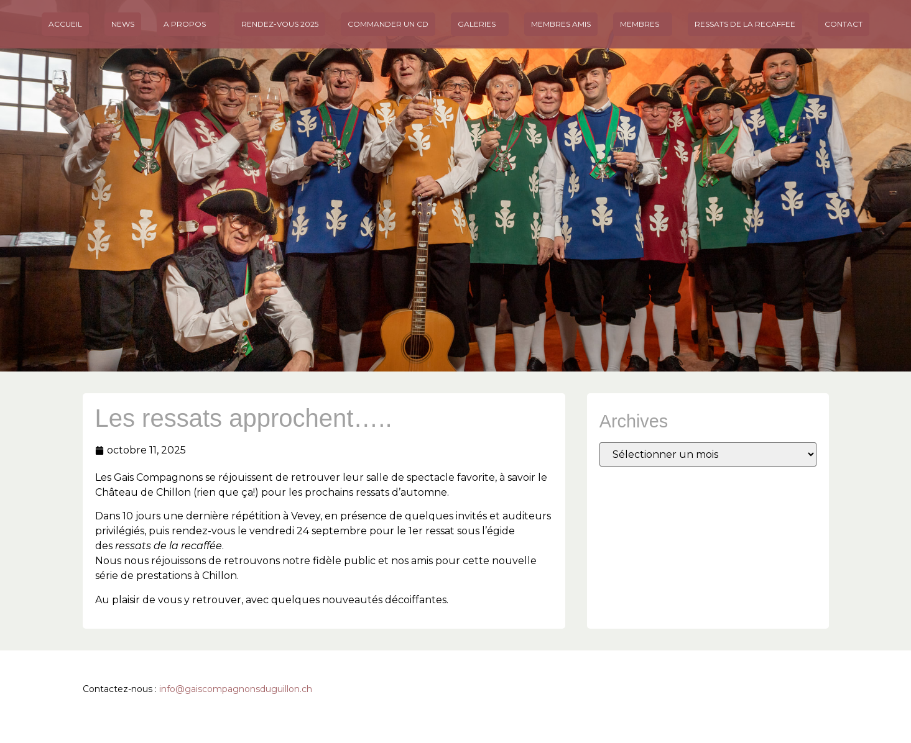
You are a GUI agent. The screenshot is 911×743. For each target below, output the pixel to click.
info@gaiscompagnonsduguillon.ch (235, 689)
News (122, 24)
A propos (188, 24)
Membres (642, 24)
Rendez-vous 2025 (279, 24)
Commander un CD (388, 24)
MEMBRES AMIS (561, 24)
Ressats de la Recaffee (745, 24)
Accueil (65, 24)
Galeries (480, 24)
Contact (843, 24)
